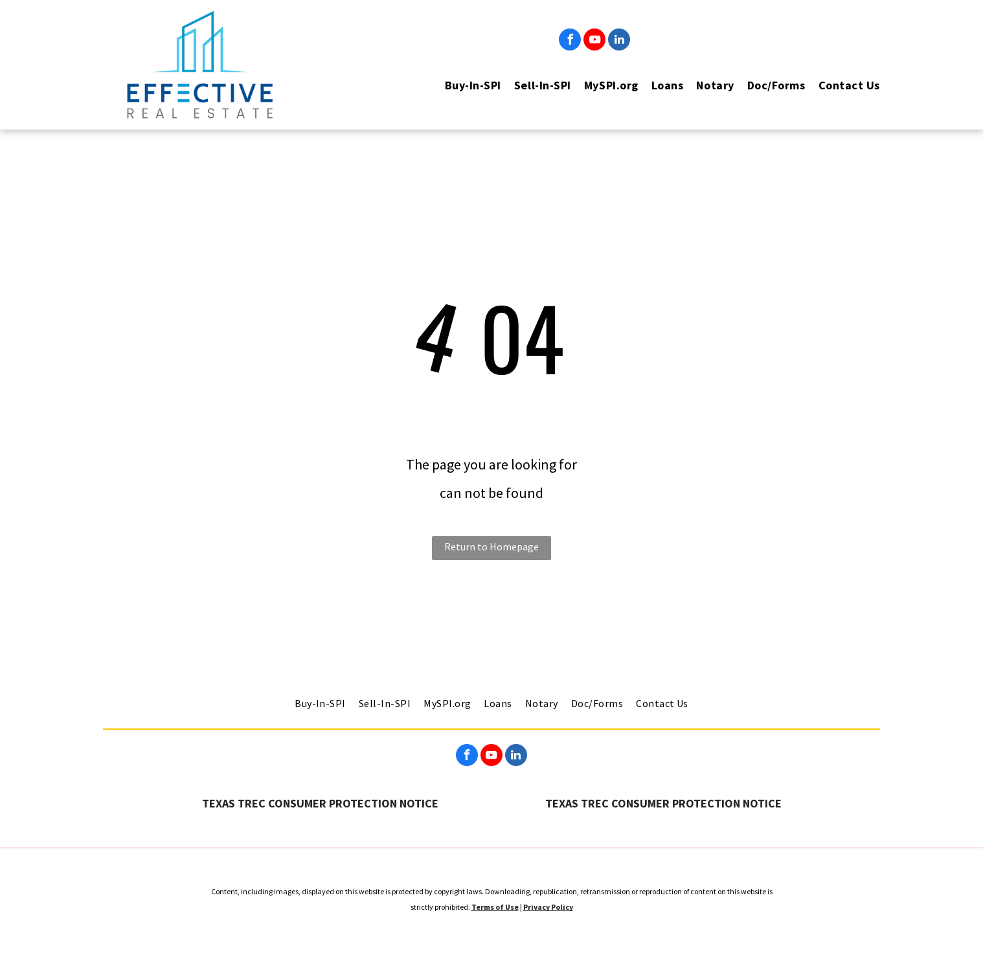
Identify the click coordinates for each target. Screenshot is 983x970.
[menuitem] (466, 85)
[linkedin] (619, 41)
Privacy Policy (548, 907)
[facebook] (570, 41)
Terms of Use (495, 907)
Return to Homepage (491, 546)
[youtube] (594, 41)
